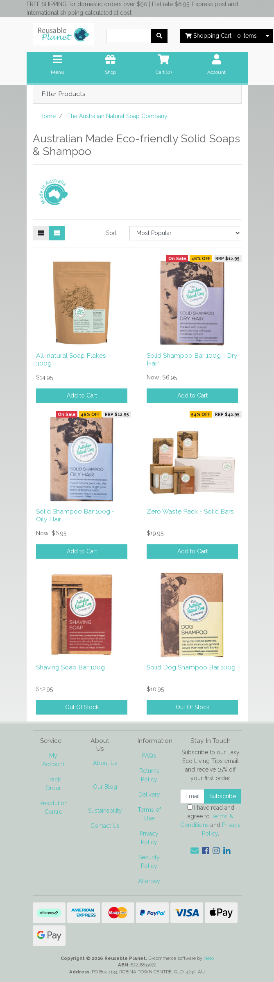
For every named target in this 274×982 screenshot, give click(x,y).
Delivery (149, 794)
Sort (111, 233)
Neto (209, 958)
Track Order (53, 783)
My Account (53, 759)
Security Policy (149, 861)
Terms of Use (149, 814)
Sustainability (105, 810)
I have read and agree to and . (210, 820)
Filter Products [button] (63, 94)
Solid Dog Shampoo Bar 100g (191, 667)
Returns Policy (149, 775)
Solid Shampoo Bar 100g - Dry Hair (192, 359)
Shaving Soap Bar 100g (70, 667)
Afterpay (149, 881)
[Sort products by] (185, 233)
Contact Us (105, 825)
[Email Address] (192, 796)
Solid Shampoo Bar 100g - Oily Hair (75, 515)
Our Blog (105, 786)
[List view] (57, 233)
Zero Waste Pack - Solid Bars (190, 511)
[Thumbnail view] (41, 233)
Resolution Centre (53, 807)
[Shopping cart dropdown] (267, 36)
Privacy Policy (149, 837)
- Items (221, 35)
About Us (105, 763)
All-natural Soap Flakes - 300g (73, 359)
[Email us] (194, 851)
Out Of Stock (82, 707)
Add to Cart (82, 395)
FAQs (149, 755)
